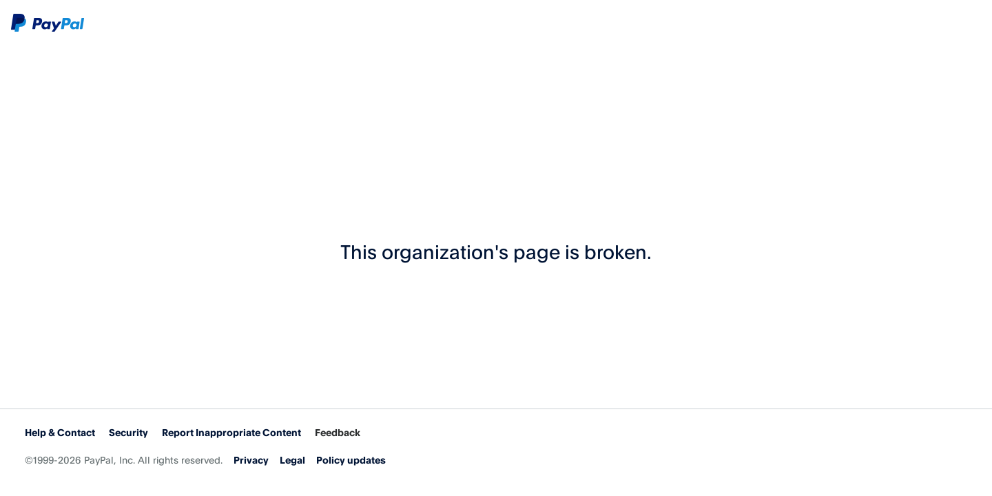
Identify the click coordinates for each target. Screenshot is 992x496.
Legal (292, 460)
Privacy (251, 460)
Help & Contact (60, 432)
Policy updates (351, 460)
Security (128, 432)
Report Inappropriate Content (231, 432)
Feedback (337, 432)
